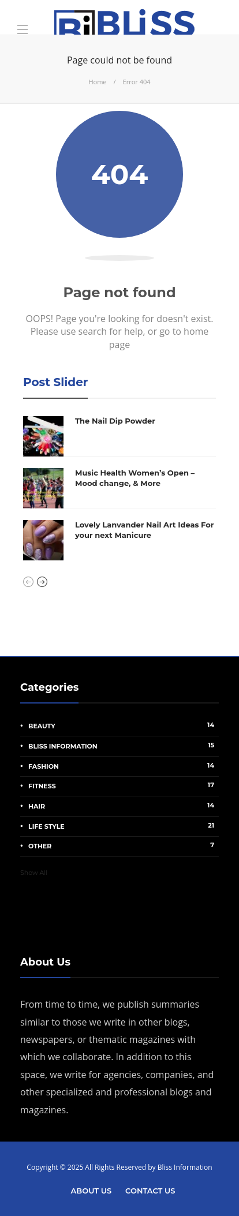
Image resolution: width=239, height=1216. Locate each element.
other (123, 845)
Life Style (123, 825)
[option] (119, 488)
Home (97, 81)
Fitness (123, 785)
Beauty (123, 725)
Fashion (123, 765)
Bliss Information (123, 745)
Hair (123, 805)
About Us (91, 1190)
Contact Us (150, 1190)
